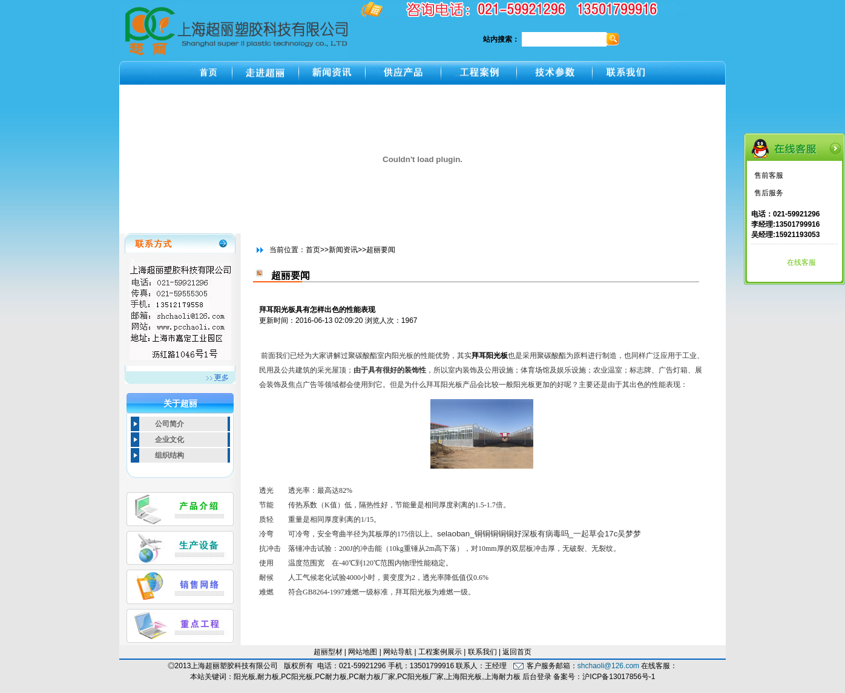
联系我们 (482, 652)
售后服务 (768, 193)
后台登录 (536, 676)
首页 (313, 250)
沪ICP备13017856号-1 (618, 676)
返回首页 (516, 652)
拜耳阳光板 (490, 355)
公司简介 (169, 424)
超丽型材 (328, 652)
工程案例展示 (440, 652)
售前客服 (768, 175)
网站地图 (362, 652)
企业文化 (169, 439)
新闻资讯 (343, 250)
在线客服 (801, 262)
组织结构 (169, 455)
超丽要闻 (380, 250)
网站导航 (397, 652)
